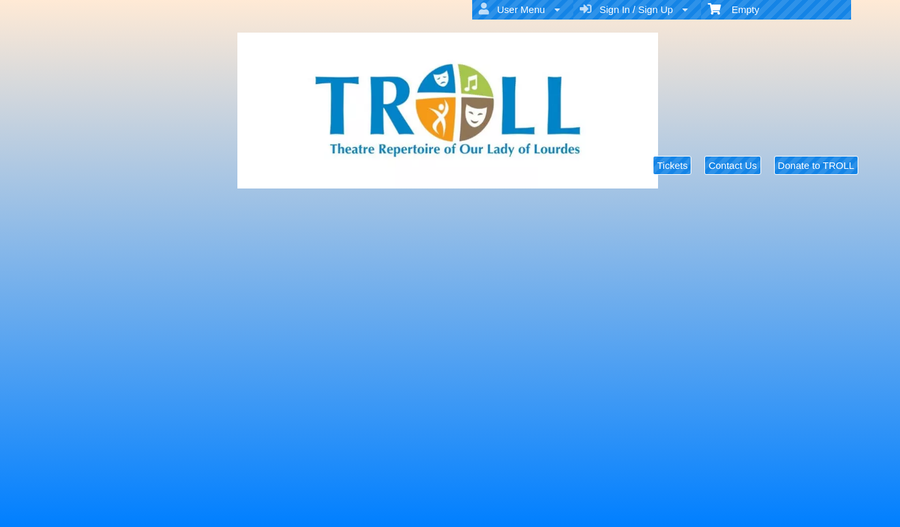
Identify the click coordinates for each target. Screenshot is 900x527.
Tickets (672, 165)
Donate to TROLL (816, 165)
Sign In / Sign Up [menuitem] (634, 9)
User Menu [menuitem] (519, 9)
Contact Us (732, 165)
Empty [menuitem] (733, 8)
